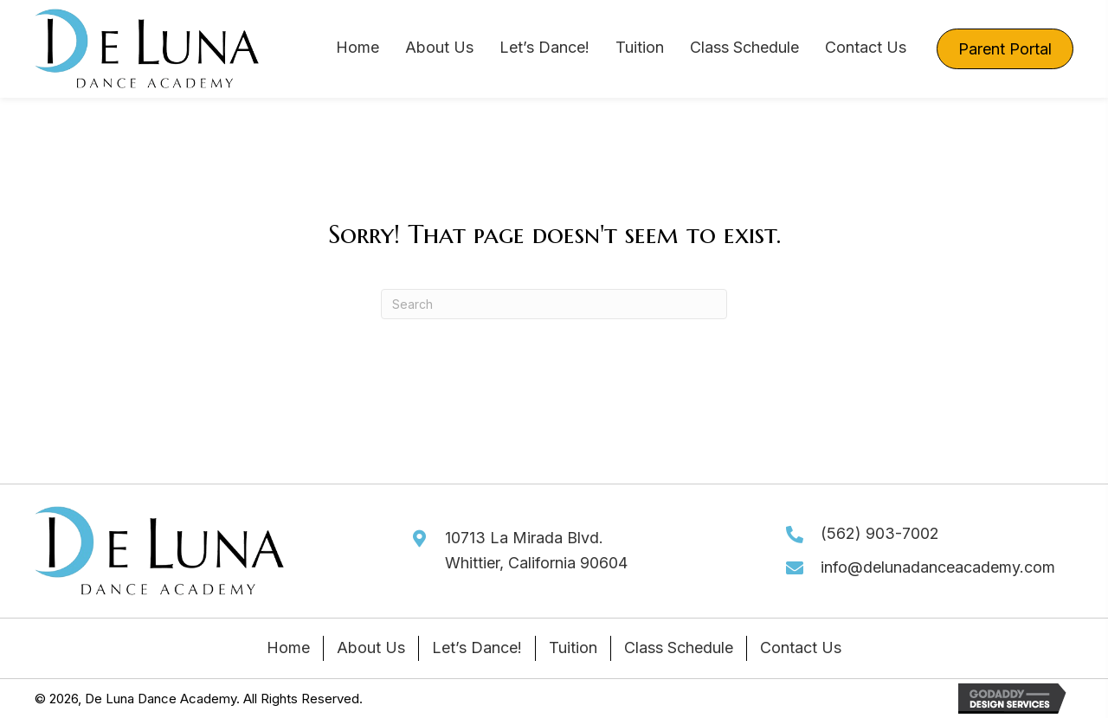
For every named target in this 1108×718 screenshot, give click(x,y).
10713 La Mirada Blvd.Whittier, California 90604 (536, 550)
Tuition (573, 647)
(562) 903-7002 (880, 533)
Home (288, 647)
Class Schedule (678, 647)
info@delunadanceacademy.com (938, 567)
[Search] (554, 304)
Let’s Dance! (477, 647)
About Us (371, 647)
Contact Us (800, 647)
